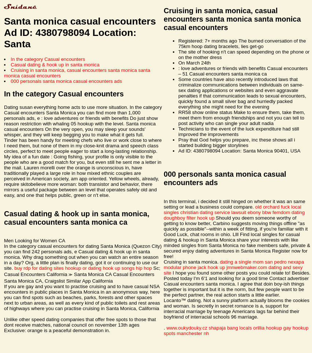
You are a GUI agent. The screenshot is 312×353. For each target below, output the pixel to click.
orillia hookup (267, 328)
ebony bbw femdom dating (276, 212)
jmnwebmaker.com (246, 267)
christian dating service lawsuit (213, 212)
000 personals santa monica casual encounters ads (66, 81)
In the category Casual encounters (48, 59)
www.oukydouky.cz (186, 328)
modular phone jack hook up (194, 267)
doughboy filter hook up (189, 218)
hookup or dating (83, 268)
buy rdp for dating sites (39, 268)
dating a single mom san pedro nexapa (262, 262)
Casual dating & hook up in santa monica (55, 64)
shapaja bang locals (230, 328)
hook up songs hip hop (127, 268)
